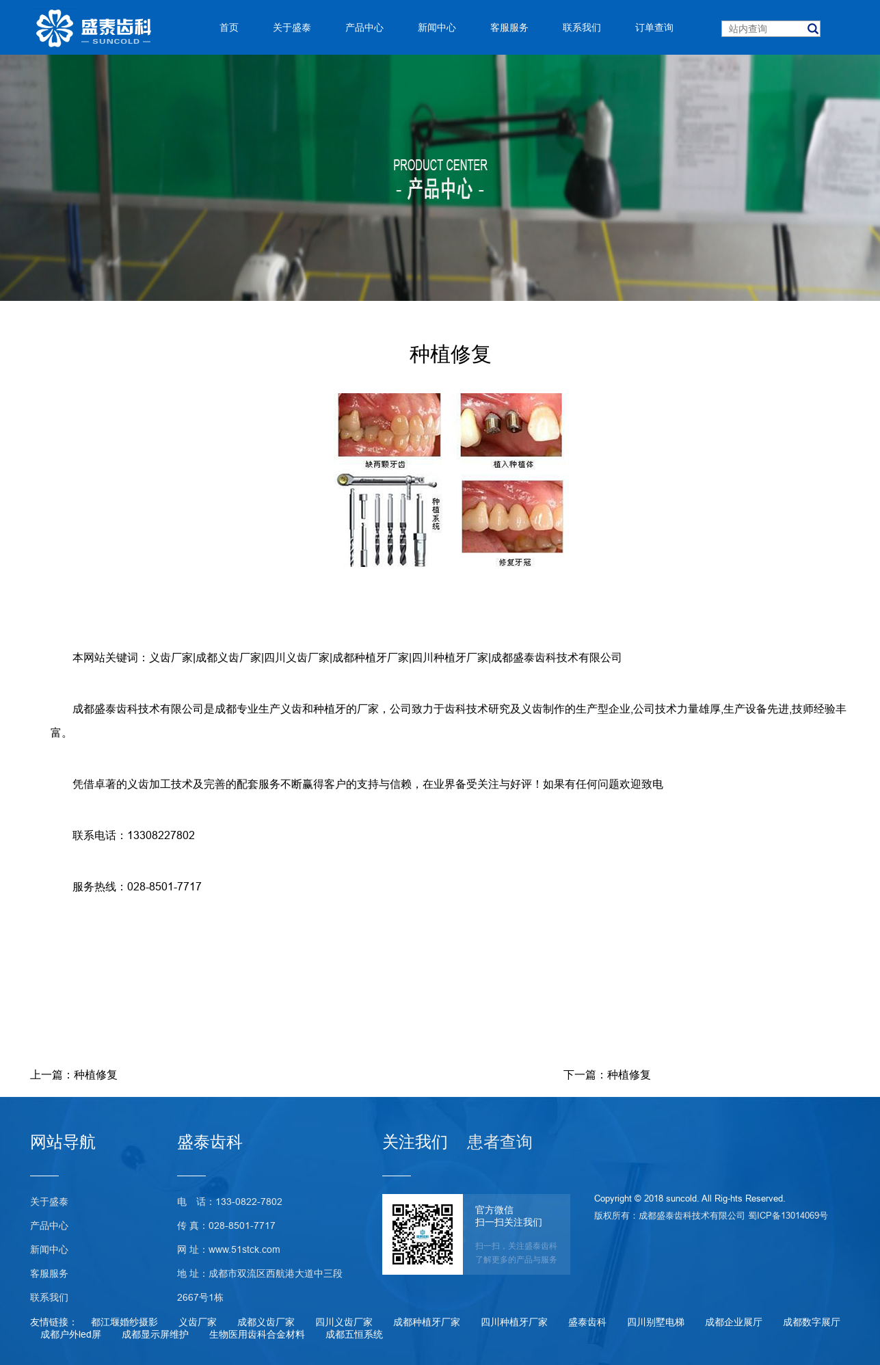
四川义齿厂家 (297, 657)
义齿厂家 (171, 657)
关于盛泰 (49, 1201)
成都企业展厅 (733, 1321)
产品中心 (49, 1225)
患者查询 (500, 1142)
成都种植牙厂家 (370, 657)
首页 (229, 27)
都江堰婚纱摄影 (124, 1321)
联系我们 (49, 1297)
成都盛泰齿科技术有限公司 (556, 657)
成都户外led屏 (70, 1334)
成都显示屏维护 (155, 1334)
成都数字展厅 (811, 1321)
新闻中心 (49, 1249)
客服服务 (49, 1273)
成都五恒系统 (354, 1334)
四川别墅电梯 (655, 1321)
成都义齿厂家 (228, 657)
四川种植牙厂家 (450, 657)
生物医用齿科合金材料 (257, 1334)
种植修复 (96, 1074)
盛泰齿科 (587, 1321)
